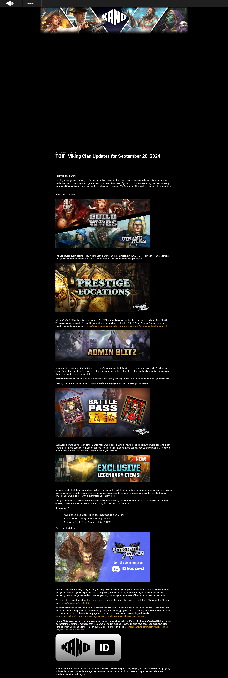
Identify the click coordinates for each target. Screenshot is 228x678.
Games (32, 3)
